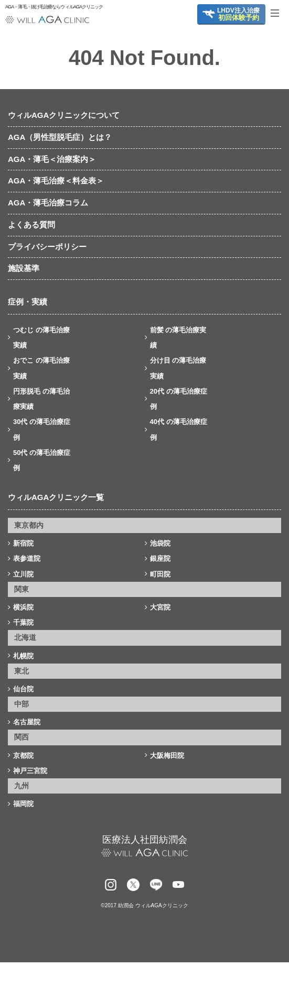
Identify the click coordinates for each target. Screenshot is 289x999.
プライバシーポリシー (47, 246)
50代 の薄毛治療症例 (41, 460)
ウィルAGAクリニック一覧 (56, 497)
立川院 (23, 574)
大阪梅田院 (167, 755)
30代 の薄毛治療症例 (41, 429)
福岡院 (23, 804)
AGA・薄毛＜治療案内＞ (52, 159)
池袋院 (160, 543)
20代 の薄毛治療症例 (178, 398)
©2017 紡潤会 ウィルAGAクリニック (144, 905)
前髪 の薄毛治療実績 (178, 337)
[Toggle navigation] (278, 13)
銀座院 (160, 558)
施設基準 (23, 268)
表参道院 (26, 558)
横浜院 (23, 607)
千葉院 (23, 622)
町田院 (160, 574)
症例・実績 (27, 301)
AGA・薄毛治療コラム (48, 202)
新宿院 (23, 543)
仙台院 (23, 689)
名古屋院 (26, 722)
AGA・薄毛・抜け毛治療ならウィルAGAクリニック (47, 7)
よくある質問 (31, 224)
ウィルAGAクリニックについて (64, 115)
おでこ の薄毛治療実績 (41, 367)
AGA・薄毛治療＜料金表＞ (56, 180)
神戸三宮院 (30, 771)
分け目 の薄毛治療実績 (178, 367)
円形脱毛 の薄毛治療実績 (41, 398)
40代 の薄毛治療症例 (178, 429)
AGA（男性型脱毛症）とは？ (60, 137)
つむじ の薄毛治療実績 (41, 337)
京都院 (23, 755)
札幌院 (23, 656)
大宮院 (160, 607)
